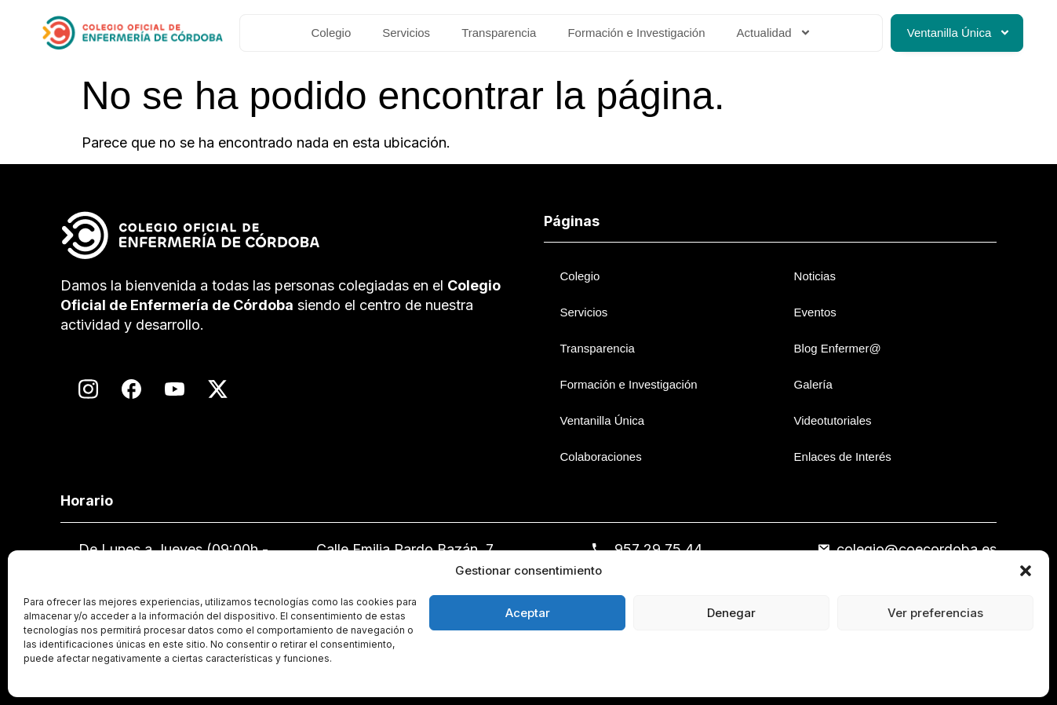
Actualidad (774, 32)
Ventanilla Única (959, 32)
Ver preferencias (935, 612)
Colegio (331, 32)
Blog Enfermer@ (837, 348)
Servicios (406, 32)
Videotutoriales (833, 420)
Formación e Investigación (636, 32)
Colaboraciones (600, 456)
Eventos (815, 312)
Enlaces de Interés (842, 456)
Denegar (731, 612)
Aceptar (527, 612)
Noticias (815, 276)
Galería (813, 384)
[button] (1025, 571)
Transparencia (498, 32)
